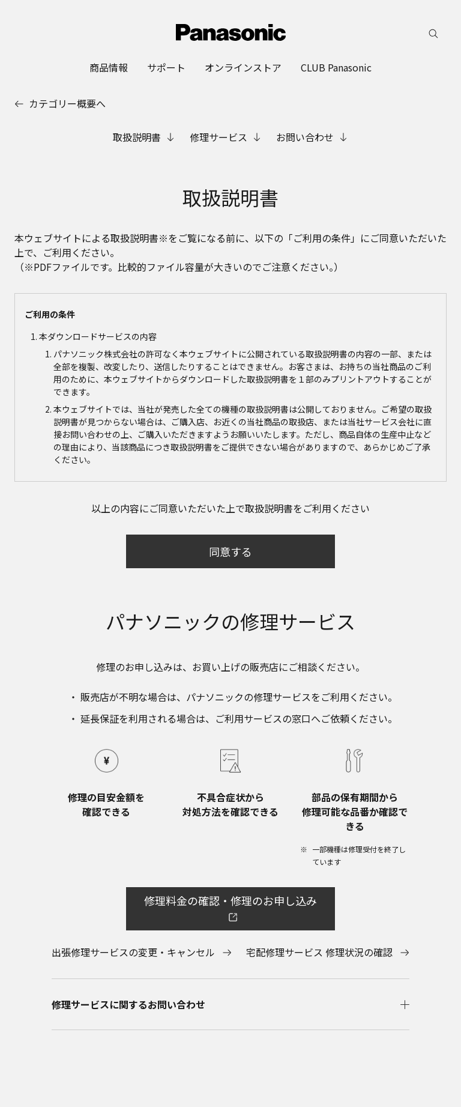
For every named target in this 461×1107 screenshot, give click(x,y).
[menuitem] (108, 67)
